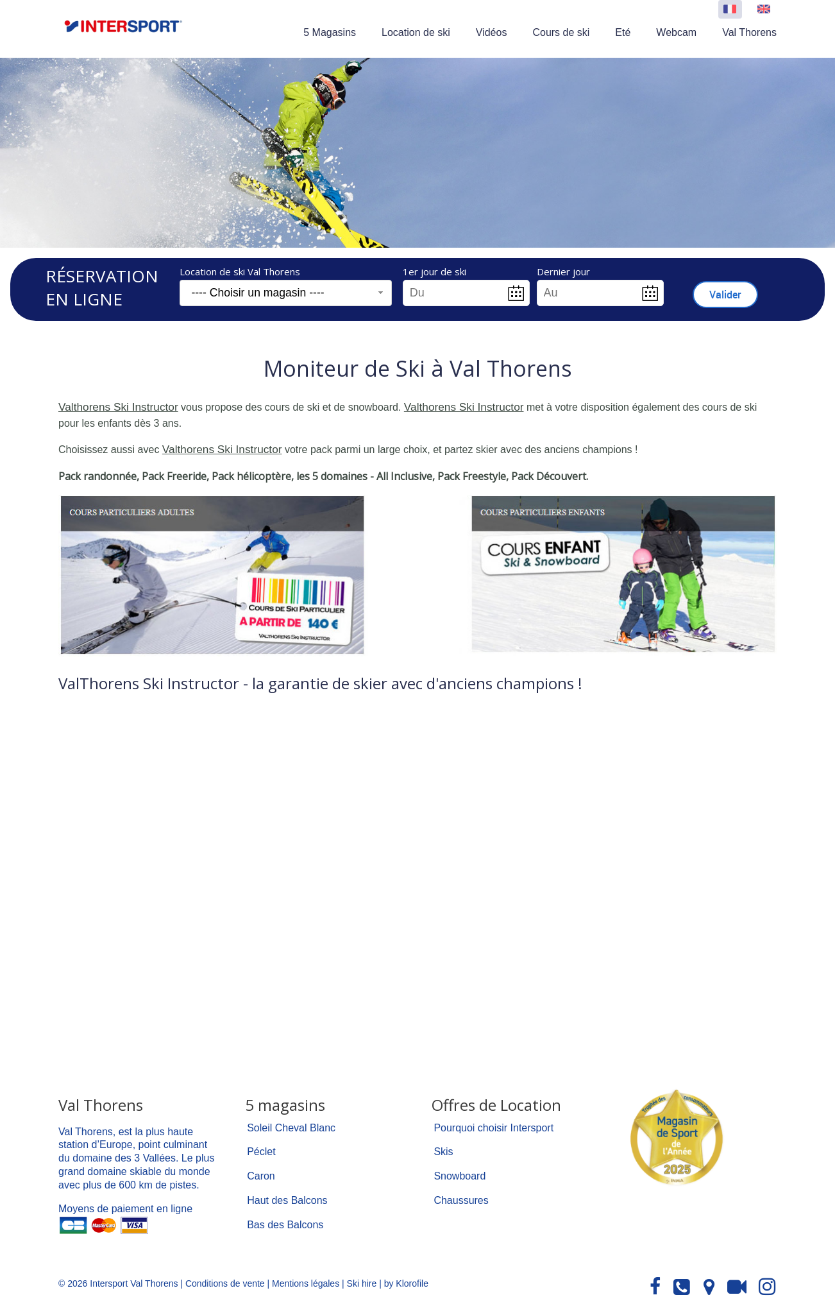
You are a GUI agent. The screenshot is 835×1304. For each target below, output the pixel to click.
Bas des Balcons (285, 1222)
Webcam (676, 32)
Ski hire (362, 1281)
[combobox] (286, 293)
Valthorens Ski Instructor (113, 406)
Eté (622, 32)
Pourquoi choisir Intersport (493, 1125)
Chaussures (461, 1197)
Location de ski (416, 32)
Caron (261, 1173)
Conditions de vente (225, 1281)
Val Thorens (749, 32)
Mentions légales (305, 1281)
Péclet (261, 1149)
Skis (443, 1149)
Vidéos (491, 32)
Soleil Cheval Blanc (291, 1125)
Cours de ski (560, 32)
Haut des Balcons (287, 1197)
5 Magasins (329, 32)
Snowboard (459, 1173)
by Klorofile (406, 1281)
